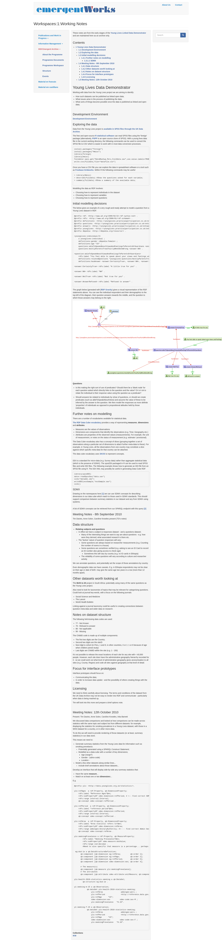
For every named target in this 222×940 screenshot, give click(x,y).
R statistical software (104, 136)
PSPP (94, 138)
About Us (166, 5)
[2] (145, 509)
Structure (46, 71)
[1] (103, 494)
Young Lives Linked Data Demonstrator (128, 33)
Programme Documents (53, 60)
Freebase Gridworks (84, 170)
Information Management (50, 44)
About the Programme (52, 54)
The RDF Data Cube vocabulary (87, 422)
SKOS (102, 454)
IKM (74, 936)
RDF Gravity (106, 290)
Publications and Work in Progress (49, 36)
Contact (178, 5)
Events (45, 76)
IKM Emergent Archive (49, 49)
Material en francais (47, 82)
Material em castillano (48, 87)
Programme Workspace (53, 65)
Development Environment (85, 119)
